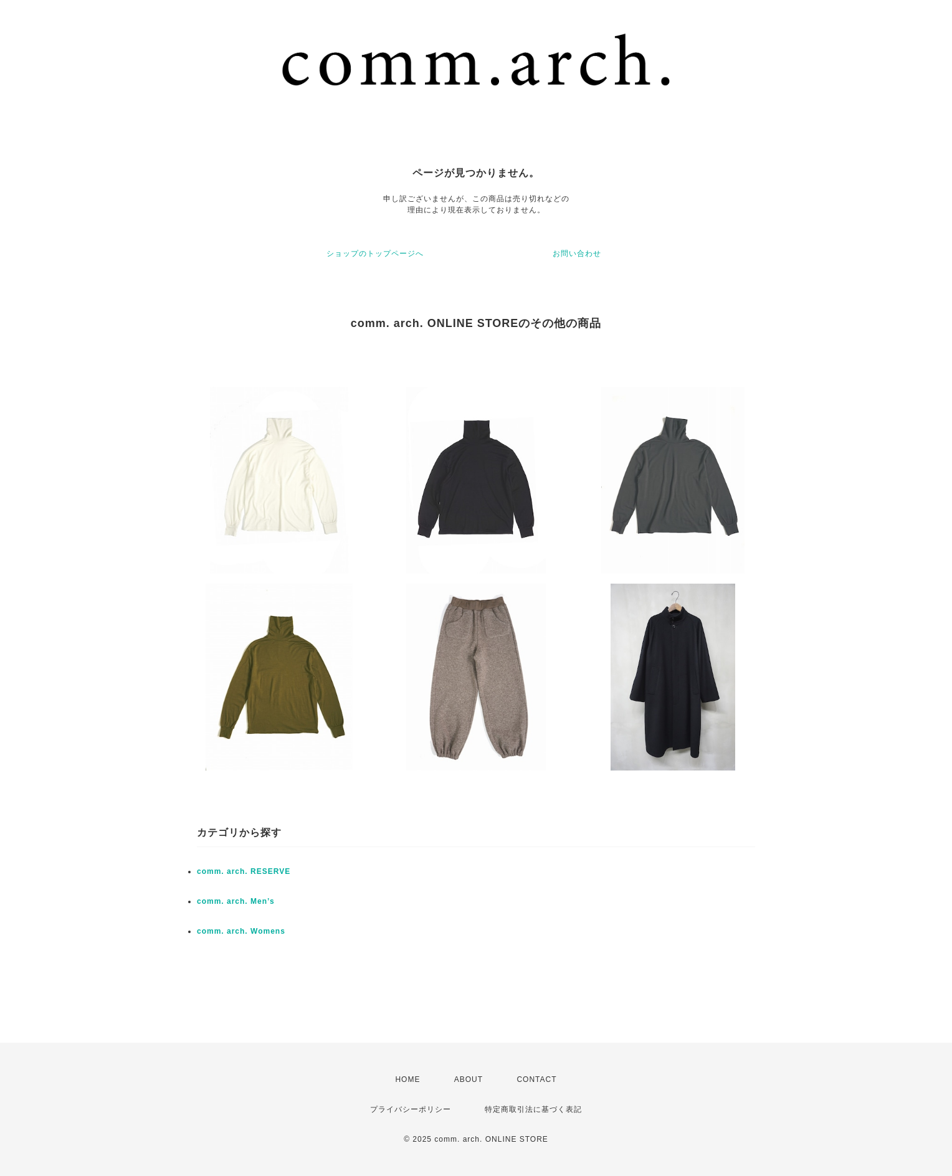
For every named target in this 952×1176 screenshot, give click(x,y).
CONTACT (536, 1079)
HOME (407, 1079)
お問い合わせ (577, 253)
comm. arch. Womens (241, 931)
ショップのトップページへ (375, 253)
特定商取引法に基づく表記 (533, 1109)
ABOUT (468, 1079)
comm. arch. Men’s (236, 901)
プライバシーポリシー (410, 1109)
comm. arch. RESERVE (243, 871)
